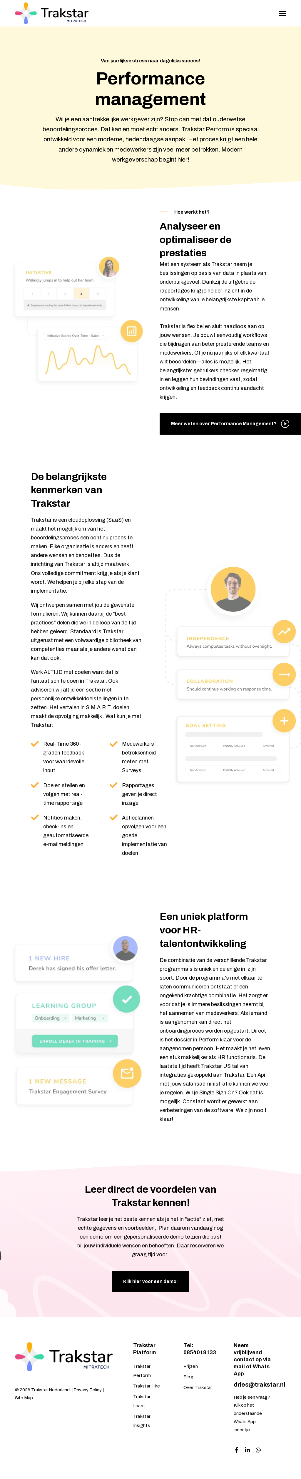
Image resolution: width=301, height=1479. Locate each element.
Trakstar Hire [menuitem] (146, 1386)
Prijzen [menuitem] (190, 1366)
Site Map (24, 1397)
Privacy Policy (87, 1389)
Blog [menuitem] (188, 1377)
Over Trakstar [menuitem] (197, 1387)
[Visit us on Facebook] (236, 1450)
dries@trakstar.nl (259, 1384)
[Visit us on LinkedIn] (247, 1450)
